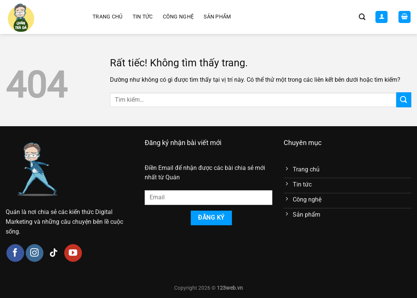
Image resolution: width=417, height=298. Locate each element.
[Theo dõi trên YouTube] (73, 253)
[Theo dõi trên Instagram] (34, 253)
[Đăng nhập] (381, 17)
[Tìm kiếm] (362, 17)
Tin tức (143, 17)
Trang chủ (108, 17)
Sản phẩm (217, 17)
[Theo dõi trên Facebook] (15, 253)
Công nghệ (178, 17)
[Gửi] (403, 99)
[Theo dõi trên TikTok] (54, 253)
